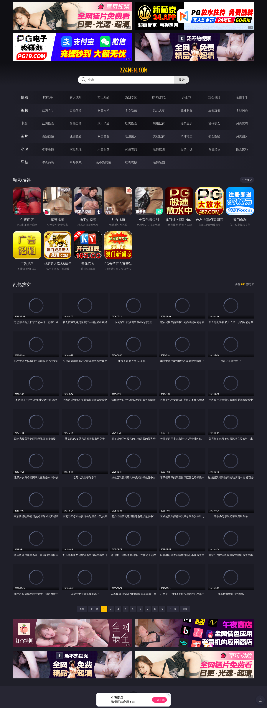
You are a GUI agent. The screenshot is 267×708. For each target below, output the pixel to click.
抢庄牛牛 (242, 97)
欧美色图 (103, 136)
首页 (82, 609)
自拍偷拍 (76, 110)
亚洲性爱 (48, 123)
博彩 (24, 97)
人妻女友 (103, 149)
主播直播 (214, 110)
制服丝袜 (159, 123)
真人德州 (76, 97)
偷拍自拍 (76, 123)
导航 (24, 162)
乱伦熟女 (214, 123)
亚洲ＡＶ (48, 110)
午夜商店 (48, 162)
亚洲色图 (76, 136)
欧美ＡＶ (103, 110)
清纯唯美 (186, 136)
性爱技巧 (242, 149)
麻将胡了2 (159, 97)
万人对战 (103, 97)
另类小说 (186, 149)
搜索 (182, 80)
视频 (24, 110)
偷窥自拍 (48, 136)
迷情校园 (159, 149)
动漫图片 (131, 136)
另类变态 (242, 123)
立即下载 (159, 700)
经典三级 (186, 123)
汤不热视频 (103, 162)
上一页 (94, 609)
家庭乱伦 (76, 149)
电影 (24, 123)
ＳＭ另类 (242, 110)
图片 (24, 136)
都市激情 (48, 149)
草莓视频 (76, 162)
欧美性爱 (131, 123)
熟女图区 (214, 136)
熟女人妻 (159, 110)
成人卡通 (103, 123)
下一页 (173, 609)
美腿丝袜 (159, 136)
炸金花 (186, 97)
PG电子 (48, 97)
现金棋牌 (214, 97)
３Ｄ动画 (131, 110)
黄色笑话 (214, 149)
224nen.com (134, 70)
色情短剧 (159, 162)
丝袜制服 (186, 110)
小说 (24, 149)
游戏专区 (131, 97)
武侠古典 (131, 149)
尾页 (185, 609)
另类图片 (242, 136)
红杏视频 (131, 162)
